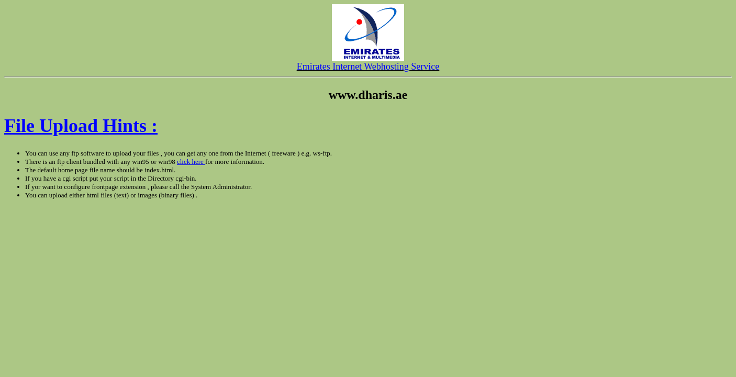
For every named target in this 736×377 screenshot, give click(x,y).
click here (191, 161)
